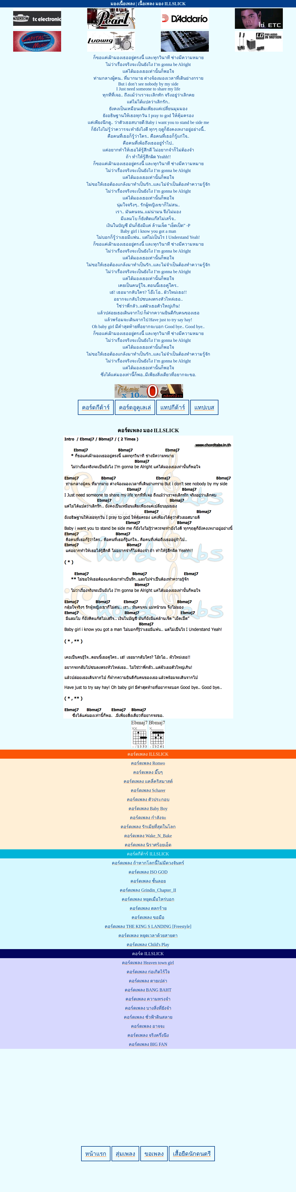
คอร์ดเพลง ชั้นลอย (148, 881)
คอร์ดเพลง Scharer (148, 790)
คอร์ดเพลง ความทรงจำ (148, 999)
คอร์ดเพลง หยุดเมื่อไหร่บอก (148, 899)
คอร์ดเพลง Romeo (148, 763)
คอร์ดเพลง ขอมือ (148, 917)
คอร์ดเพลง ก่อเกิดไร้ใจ (148, 971)
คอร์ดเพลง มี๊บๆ (148, 772)
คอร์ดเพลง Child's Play (148, 944)
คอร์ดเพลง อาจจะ (148, 1026)
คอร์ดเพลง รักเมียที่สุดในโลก (148, 826)
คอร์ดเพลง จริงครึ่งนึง (148, 1035)
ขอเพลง (154, 1154)
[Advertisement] (148, 1088)
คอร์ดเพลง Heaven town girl (148, 962)
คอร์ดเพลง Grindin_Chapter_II (148, 890)
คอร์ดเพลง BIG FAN (148, 1044)
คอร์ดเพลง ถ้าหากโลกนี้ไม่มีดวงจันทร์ (148, 863)
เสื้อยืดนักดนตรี (192, 1154)
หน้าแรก (95, 1154)
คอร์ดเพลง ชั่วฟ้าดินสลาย (148, 1017)
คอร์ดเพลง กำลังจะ (148, 817)
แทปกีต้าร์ (172, 407)
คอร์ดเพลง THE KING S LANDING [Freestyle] (148, 926)
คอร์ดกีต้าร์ (96, 407)
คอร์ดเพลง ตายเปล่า (148, 980)
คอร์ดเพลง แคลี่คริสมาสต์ (148, 781)
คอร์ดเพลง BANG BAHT (148, 990)
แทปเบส (204, 407)
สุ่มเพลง (125, 1154)
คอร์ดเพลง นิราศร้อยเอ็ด (148, 844)
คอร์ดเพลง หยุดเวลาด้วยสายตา (148, 935)
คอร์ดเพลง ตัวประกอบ (148, 799)
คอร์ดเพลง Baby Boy (148, 808)
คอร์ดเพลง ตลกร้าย (148, 908)
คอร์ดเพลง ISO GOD (148, 872)
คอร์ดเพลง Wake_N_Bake (148, 835)
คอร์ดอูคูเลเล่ (135, 407)
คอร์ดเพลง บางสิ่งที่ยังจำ (148, 1008)
